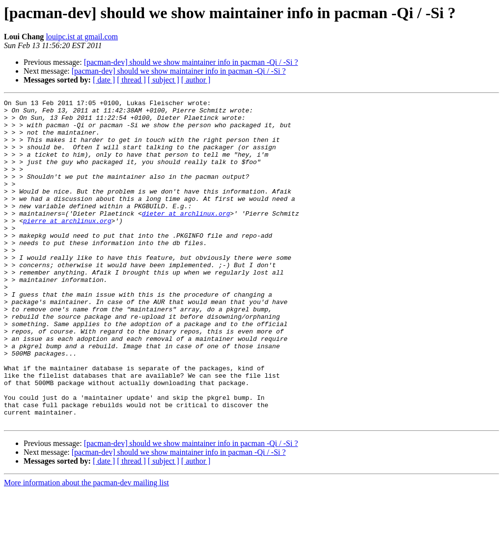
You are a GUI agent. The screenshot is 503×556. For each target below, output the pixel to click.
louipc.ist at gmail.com (82, 36)
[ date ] (104, 80)
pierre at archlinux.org (67, 245)
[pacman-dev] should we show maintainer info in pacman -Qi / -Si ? (191, 62)
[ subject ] (163, 80)
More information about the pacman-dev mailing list (86, 547)
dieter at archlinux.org (186, 236)
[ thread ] (131, 80)
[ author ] (196, 80)
